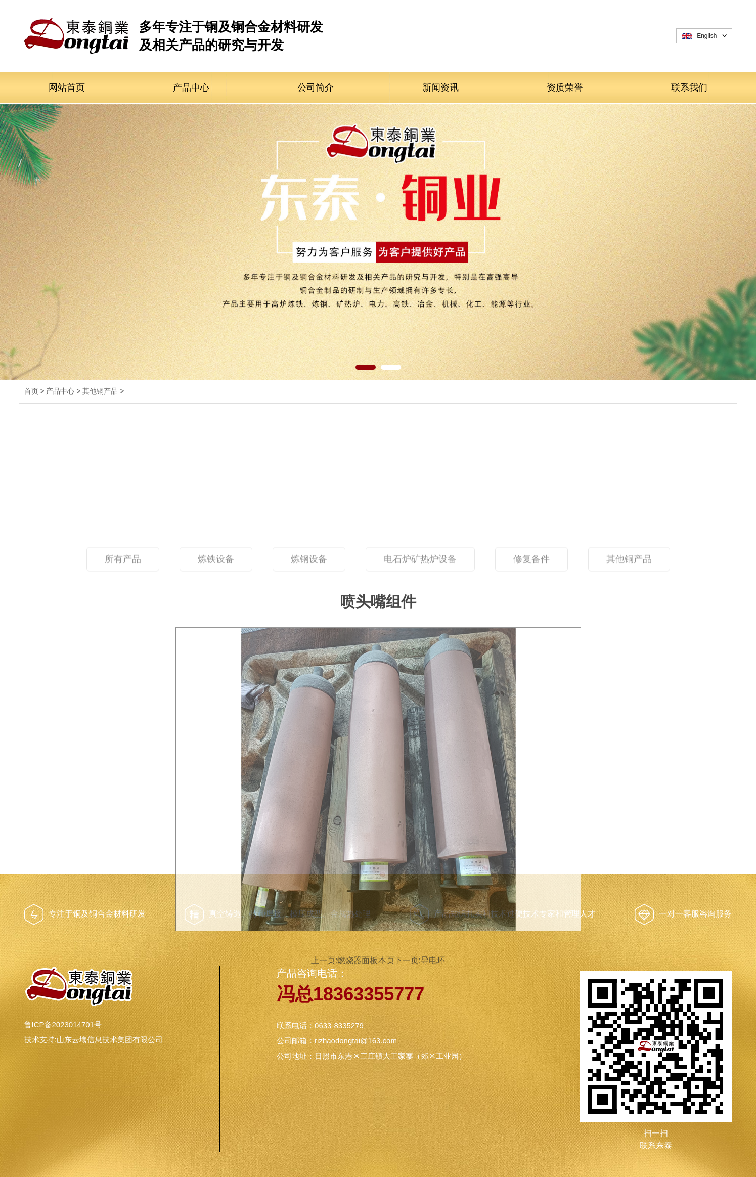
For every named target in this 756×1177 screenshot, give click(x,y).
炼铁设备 (216, 687)
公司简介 (315, 87)
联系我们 (689, 87)
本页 (386, 1080)
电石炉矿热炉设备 (420, 687)
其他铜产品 (100, 391)
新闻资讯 (440, 87)
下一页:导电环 (427, 1080)
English (707, 35)
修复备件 (531, 687)
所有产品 (123, 687)
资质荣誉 (565, 87)
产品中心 (191, 87)
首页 (31, 391)
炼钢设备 (309, 687)
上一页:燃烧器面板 (336, 1080)
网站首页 (67, 87)
